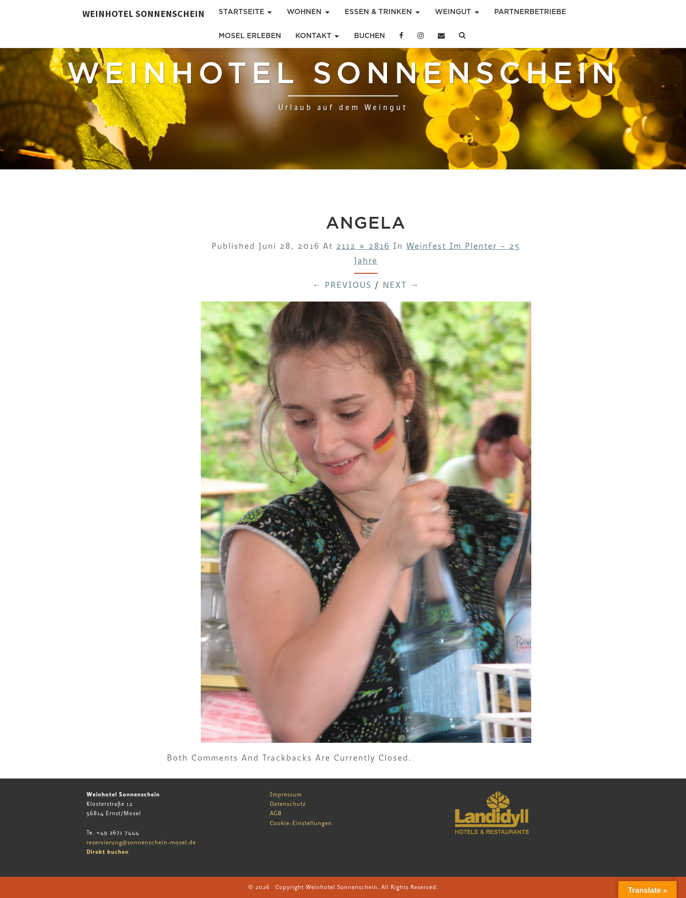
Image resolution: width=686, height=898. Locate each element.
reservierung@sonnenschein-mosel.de (141, 842)
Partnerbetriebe (530, 12)
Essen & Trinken (378, 12)
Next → (401, 285)
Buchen (369, 36)
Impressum (286, 794)
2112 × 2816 (363, 246)
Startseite (241, 12)
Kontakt (313, 36)
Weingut (453, 12)
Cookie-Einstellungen (301, 823)
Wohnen (304, 12)
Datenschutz (288, 804)
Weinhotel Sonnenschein (143, 13)
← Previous (341, 285)
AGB (276, 813)
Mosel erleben (250, 36)
